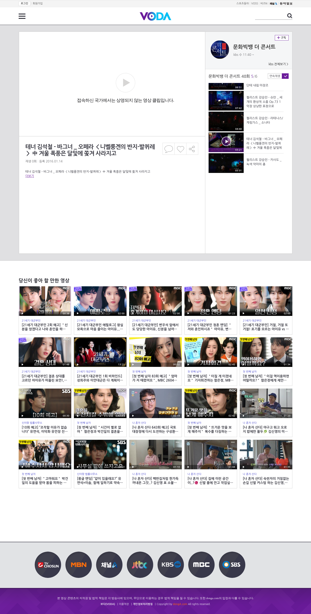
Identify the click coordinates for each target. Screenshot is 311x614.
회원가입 (38, 3)
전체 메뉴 (22, 16)
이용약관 (124, 604)
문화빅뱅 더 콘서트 (254, 47)
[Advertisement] (112, 196)
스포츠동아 (242, 3)
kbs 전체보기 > (278, 64)
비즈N (264, 3)
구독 (282, 37)
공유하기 (192, 149)
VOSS (254, 3)
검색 (289, 15)
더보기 (29, 176)
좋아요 (180, 149)
